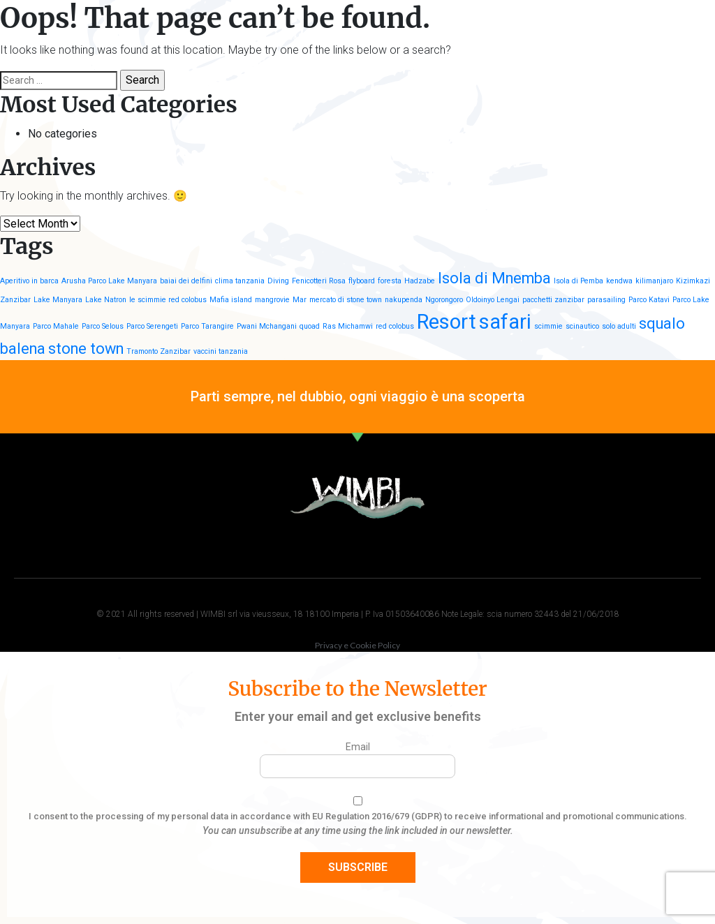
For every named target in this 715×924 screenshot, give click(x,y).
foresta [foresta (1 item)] (389, 280)
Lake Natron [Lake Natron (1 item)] (105, 299)
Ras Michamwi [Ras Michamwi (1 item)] (348, 326)
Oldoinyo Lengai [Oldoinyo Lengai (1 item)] (492, 299)
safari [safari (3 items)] (505, 322)
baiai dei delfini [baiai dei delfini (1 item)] (186, 280)
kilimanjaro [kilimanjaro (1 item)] (654, 280)
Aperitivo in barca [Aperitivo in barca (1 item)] (29, 280)
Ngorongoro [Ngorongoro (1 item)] (444, 299)
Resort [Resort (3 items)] (446, 322)
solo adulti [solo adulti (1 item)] (619, 326)
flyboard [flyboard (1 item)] (361, 280)
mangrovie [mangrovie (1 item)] (272, 299)
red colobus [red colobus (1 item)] (395, 326)
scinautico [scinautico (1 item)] (582, 326)
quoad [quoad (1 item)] (310, 326)
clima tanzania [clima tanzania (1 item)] (240, 280)
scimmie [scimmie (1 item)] (548, 326)
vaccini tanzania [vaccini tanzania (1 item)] (220, 351)
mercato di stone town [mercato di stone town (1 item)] (345, 299)
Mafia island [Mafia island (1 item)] (230, 299)
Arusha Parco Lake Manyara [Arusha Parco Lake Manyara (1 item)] (109, 280)
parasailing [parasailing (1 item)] (606, 299)
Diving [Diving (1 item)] (278, 280)
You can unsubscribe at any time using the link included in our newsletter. (357, 830)
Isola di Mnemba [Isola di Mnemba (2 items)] (494, 278)
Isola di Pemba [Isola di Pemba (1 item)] (578, 280)
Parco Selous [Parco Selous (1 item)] (103, 326)
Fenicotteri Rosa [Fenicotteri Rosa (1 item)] (319, 280)
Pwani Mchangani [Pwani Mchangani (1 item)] (267, 326)
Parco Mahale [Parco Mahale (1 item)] (56, 326)
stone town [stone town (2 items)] (86, 348)
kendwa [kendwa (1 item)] (619, 280)
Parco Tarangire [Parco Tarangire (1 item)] (207, 326)
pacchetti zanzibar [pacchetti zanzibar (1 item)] (553, 299)
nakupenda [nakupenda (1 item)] (403, 299)
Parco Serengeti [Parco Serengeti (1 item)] (152, 326)
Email (358, 746)
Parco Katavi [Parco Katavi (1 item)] (649, 299)
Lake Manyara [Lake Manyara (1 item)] (58, 299)
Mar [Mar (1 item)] (300, 299)
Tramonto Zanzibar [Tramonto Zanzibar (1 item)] (158, 351)
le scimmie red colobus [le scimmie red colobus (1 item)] (168, 299)
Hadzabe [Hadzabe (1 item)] (419, 280)
